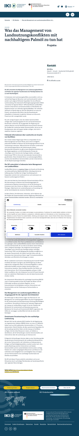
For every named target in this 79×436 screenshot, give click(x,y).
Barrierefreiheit (52, 424)
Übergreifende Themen (55, 395)
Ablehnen (17, 234)
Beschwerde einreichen (48, 387)
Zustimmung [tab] (17, 204)
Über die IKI (67, 387)
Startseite (7, 20)
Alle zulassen (61, 234)
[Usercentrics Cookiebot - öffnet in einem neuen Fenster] (65, 200)
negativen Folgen (23, 169)
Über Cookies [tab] (62, 204)
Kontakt (36, 424)
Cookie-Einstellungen (18, 424)
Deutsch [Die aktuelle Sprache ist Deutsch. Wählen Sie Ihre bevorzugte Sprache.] (70, 6)
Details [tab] (39, 204)
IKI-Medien (16, 20)
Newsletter (43, 424)
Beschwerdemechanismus (64, 424)
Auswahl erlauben (39, 234)
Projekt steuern (30, 387)
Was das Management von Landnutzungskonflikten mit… (38, 20)
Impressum (8, 424)
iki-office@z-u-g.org (54, 80)
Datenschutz (29, 424)
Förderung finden (12, 387)
